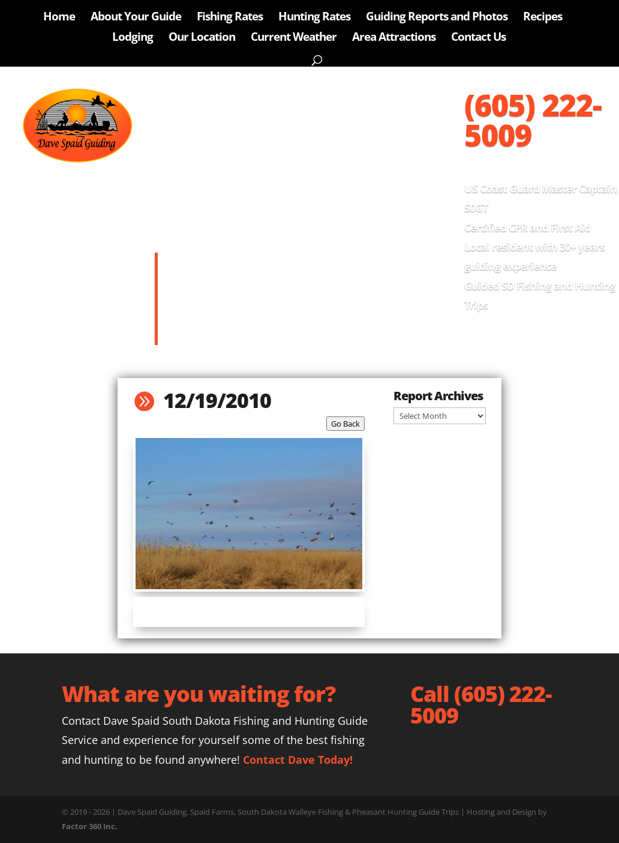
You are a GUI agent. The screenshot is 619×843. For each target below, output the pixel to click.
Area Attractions (393, 38)
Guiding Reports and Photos (436, 18)
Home (59, 18)
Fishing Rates (230, 18)
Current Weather (293, 38)
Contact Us (478, 38)
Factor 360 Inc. (90, 826)
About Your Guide (136, 18)
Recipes (542, 18)
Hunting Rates (314, 18)
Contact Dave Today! (298, 759)
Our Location (202, 38)
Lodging (132, 38)
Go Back (345, 423)
